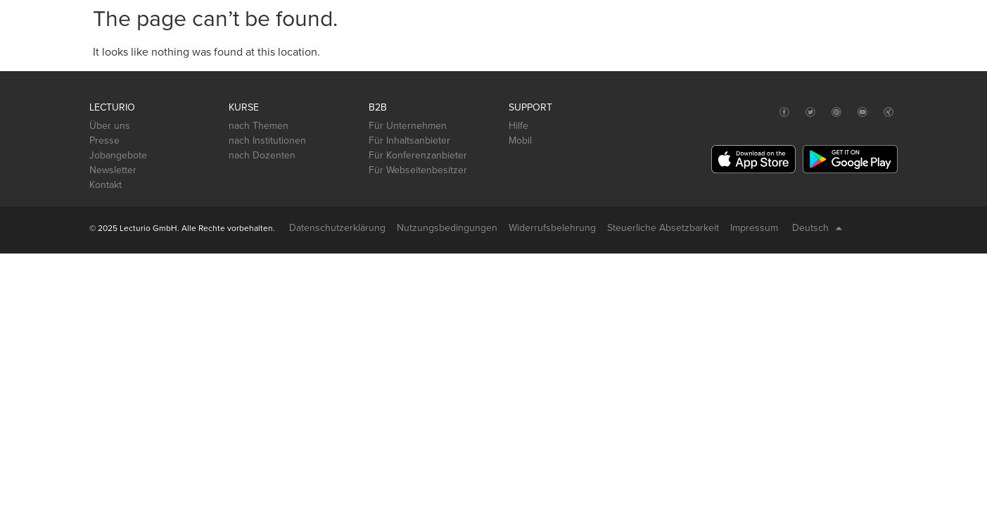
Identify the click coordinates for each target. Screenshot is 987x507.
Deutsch (817, 228)
